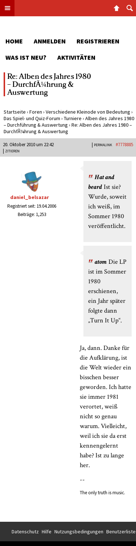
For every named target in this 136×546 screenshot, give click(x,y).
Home (14, 41)
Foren (35, 112)
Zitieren (12, 151)
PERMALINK (103, 145)
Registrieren (98, 41)
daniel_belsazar (29, 197)
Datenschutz (25, 531)
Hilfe (46, 531)
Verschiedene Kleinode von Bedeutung (88, 112)
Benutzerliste (121, 531)
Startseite (15, 112)
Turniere (73, 118)
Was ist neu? (25, 57)
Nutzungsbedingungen (78, 531)
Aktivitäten (76, 57)
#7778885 (124, 144)
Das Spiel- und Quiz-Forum (32, 118)
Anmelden (50, 41)
